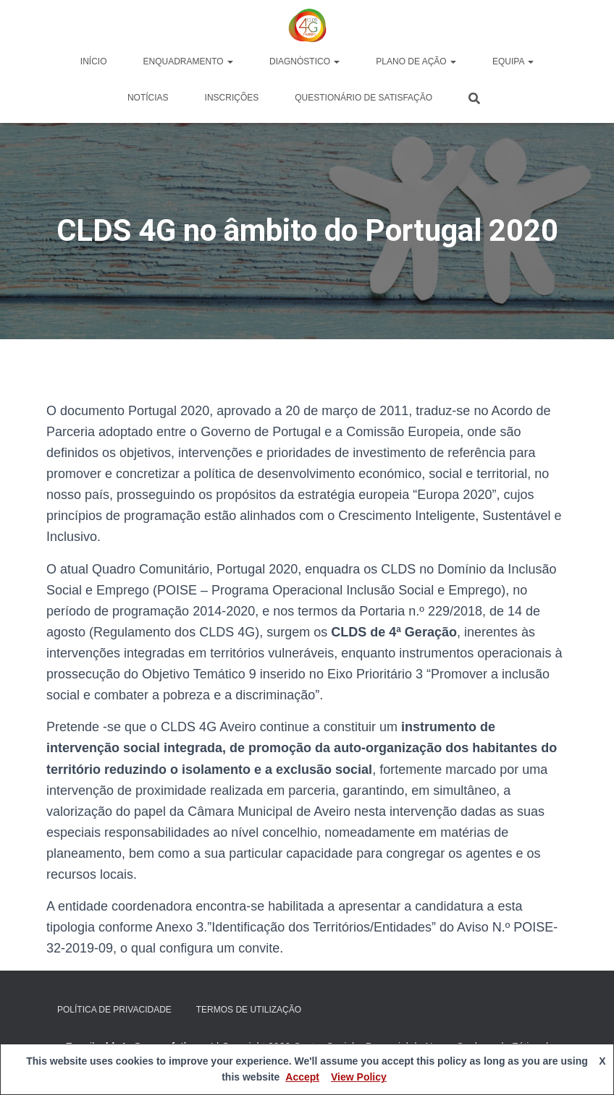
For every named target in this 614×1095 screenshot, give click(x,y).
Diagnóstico (304, 61)
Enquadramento (188, 61)
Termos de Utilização (248, 1010)
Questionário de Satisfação (363, 98)
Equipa (513, 61)
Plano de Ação (416, 61)
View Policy (359, 1077)
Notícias (148, 98)
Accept (302, 1077)
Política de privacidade (114, 1010)
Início (93, 61)
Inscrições (232, 98)
